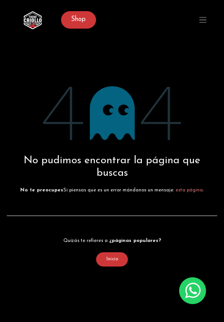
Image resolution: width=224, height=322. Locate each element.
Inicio (112, 259)
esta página (189, 190)
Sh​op (78, 19)
